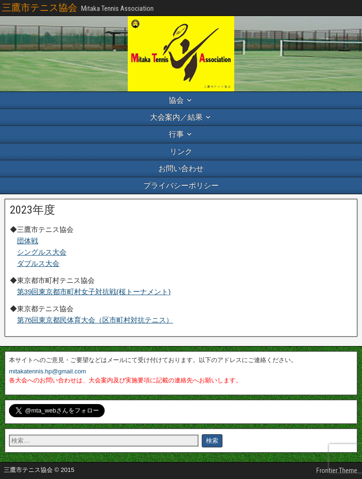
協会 (176, 100)
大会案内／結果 (176, 117)
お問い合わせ (181, 168)
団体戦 (27, 241)
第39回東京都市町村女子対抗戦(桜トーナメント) (94, 292)
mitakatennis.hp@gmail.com (47, 371)
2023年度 (32, 209)
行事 (176, 134)
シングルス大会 (41, 252)
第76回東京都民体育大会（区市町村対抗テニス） (95, 320)
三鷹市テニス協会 (39, 7)
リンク (181, 151)
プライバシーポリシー (181, 185)
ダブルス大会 (38, 263)
